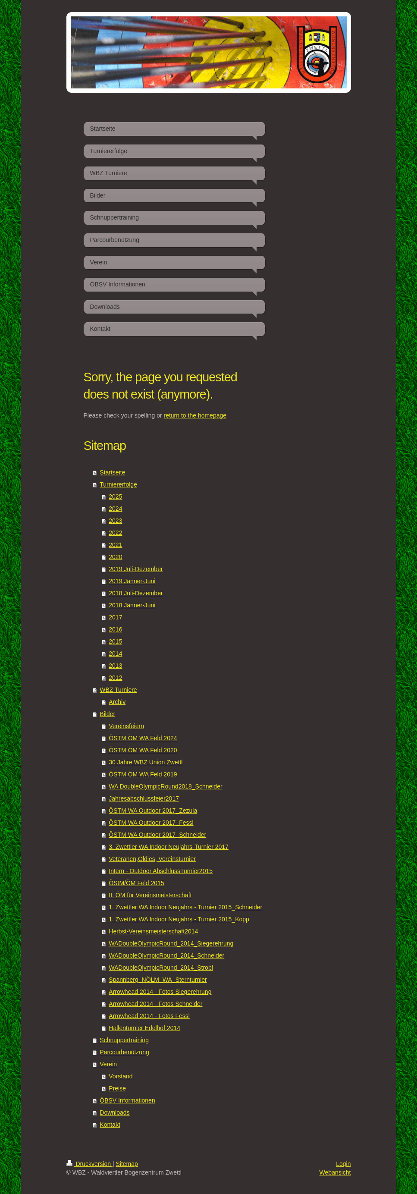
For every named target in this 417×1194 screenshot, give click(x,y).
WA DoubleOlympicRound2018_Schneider (165, 786)
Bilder (107, 713)
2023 (115, 520)
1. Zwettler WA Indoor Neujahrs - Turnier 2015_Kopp (179, 919)
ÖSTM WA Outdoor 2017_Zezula (153, 810)
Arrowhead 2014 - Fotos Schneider (155, 1003)
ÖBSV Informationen (127, 1100)
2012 (115, 677)
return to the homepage (195, 415)
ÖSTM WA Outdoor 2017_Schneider (157, 834)
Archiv (117, 701)
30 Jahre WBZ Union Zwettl (145, 762)
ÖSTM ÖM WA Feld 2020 (143, 750)
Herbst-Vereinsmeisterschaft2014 (153, 931)
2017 (115, 617)
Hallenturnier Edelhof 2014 (144, 1027)
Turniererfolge (118, 484)
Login (343, 1163)
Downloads (114, 1112)
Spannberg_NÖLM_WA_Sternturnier (158, 979)
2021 (115, 544)
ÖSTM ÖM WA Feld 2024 (143, 738)
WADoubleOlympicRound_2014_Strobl (161, 967)
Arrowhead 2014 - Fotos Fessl (149, 1015)
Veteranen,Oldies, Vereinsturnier (152, 858)
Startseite (112, 472)
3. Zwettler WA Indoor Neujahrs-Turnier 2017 (169, 846)
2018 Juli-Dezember (136, 593)
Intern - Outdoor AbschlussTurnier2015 (161, 870)
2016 (115, 629)
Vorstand (120, 1076)
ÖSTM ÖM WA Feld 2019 (143, 774)
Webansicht (335, 1172)
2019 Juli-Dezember (136, 569)
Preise (117, 1088)
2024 (115, 508)
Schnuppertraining (124, 1040)
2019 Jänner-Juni (132, 581)
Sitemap (127, 1163)
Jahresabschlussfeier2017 (144, 798)
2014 (115, 653)
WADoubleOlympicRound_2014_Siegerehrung (171, 943)
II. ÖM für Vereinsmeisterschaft (150, 895)
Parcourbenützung (124, 1052)
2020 (115, 556)
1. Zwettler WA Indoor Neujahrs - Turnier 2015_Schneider (185, 907)
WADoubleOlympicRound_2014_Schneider (166, 955)
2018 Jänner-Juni (132, 605)
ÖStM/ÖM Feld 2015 (136, 883)
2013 (115, 665)
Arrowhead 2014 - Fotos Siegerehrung (160, 991)
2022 (115, 532)
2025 (115, 496)
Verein (108, 1064)
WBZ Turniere (118, 689)
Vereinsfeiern (126, 726)
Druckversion (89, 1163)
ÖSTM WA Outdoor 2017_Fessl (151, 822)
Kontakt (110, 1124)
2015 (115, 641)
